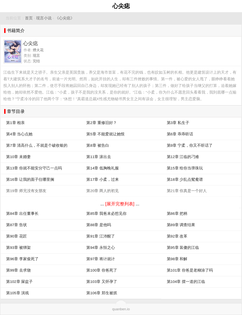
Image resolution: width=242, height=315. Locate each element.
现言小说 (44, 18)
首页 (29, 18)
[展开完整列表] (119, 204)
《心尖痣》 (64, 18)
